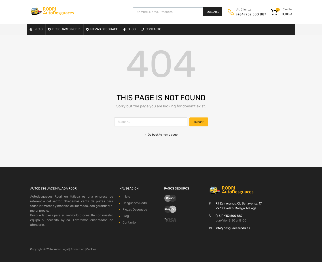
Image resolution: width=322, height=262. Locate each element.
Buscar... (212, 11)
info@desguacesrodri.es (233, 228)
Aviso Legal (61, 249)
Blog (132, 29)
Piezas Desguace (104, 29)
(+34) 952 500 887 (247, 14)
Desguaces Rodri (66, 29)
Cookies (91, 249)
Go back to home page (161, 134)
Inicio (38, 29)
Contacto (153, 29)
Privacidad (77, 249)
